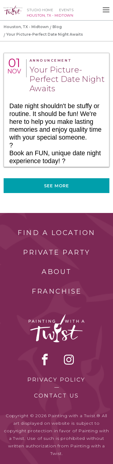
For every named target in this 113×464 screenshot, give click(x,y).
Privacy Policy (56, 379)
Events (66, 10)
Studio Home (40, 10)
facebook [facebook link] (45, 359)
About (57, 272)
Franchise (57, 291)
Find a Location (56, 233)
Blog (57, 26)
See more (56, 185)
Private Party (56, 252)
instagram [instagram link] (69, 359)
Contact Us (56, 395)
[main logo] (13, 8)
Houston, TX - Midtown (26, 26)
